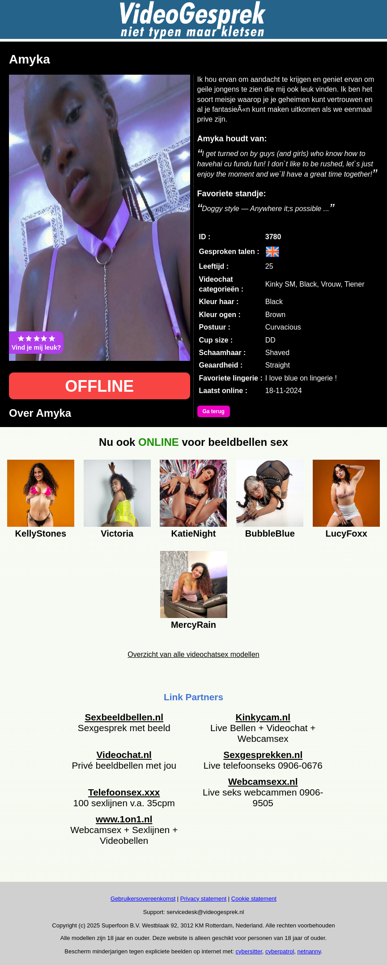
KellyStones (40, 533)
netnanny (309, 951)
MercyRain (193, 625)
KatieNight (193, 533)
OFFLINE (99, 386)
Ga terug (214, 411)
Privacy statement (203, 898)
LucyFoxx (346, 533)
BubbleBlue (270, 533)
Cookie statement (253, 898)
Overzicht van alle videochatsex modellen (193, 654)
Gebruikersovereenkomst (143, 898)
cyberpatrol (279, 951)
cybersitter (249, 951)
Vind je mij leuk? (36, 342)
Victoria (117, 533)
